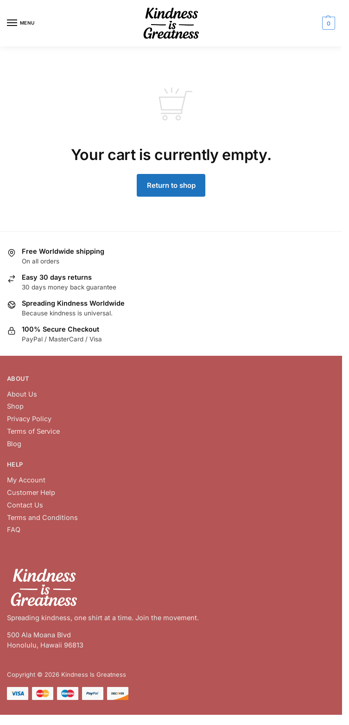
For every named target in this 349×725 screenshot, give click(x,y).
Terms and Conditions (42, 517)
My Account (26, 480)
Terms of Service (33, 431)
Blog (14, 444)
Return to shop (171, 185)
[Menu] (21, 23)
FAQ (13, 529)
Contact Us (25, 505)
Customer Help (31, 492)
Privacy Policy (29, 419)
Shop (15, 406)
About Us (22, 394)
